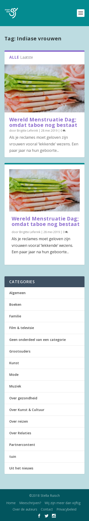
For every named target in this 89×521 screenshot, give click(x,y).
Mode (14, 374)
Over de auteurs (25, 509)
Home (11, 503)
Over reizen (18, 421)
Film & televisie (21, 327)
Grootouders (19, 351)
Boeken (15, 304)
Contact (47, 509)
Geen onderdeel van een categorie (37, 339)
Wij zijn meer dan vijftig (62, 503)
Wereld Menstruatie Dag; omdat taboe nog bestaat (43, 122)
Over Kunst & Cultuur (26, 409)
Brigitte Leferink (27, 131)
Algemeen (17, 293)
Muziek (15, 386)
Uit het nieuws (21, 468)
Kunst (14, 363)
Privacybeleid (66, 509)
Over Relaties (20, 433)
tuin (12, 456)
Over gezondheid (23, 398)
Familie (15, 316)
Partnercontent (22, 444)
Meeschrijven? (30, 503)
